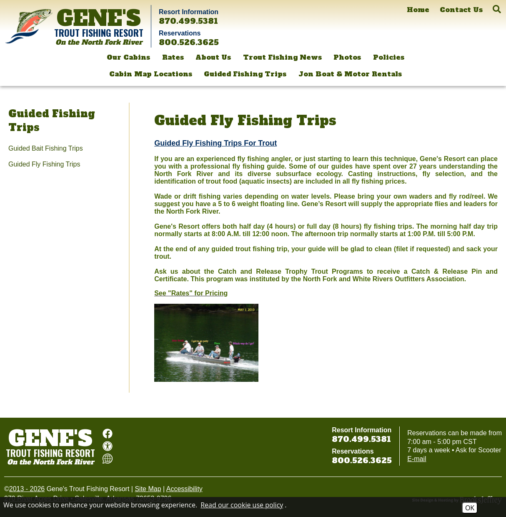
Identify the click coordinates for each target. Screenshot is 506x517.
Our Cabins (128, 57)
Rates (173, 57)
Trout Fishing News (282, 57)
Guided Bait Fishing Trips (45, 148)
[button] (497, 9)
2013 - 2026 (27, 488)
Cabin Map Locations (150, 73)
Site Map (148, 488)
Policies (388, 57)
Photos (347, 57)
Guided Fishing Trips (245, 73)
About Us (213, 57)
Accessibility (184, 488)
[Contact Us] (461, 9)
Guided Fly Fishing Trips (44, 164)
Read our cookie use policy (241, 504)
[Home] (418, 9)
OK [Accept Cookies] (469, 507)
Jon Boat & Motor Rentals (350, 73)
